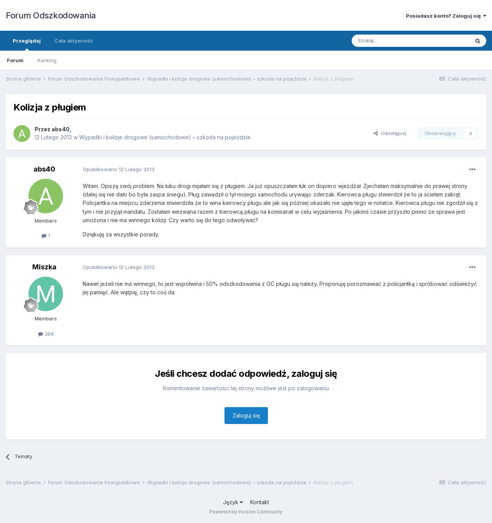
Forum (15, 60)
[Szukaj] (391, 41)
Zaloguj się (246, 415)
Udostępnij (390, 133)
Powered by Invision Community (246, 512)
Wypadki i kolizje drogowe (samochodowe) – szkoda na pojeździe (165, 137)
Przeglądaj (27, 44)
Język (233, 502)
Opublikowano (119, 169)
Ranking (47, 60)
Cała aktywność (74, 41)
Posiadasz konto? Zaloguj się (446, 16)
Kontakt (259, 502)
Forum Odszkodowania (51, 15)
